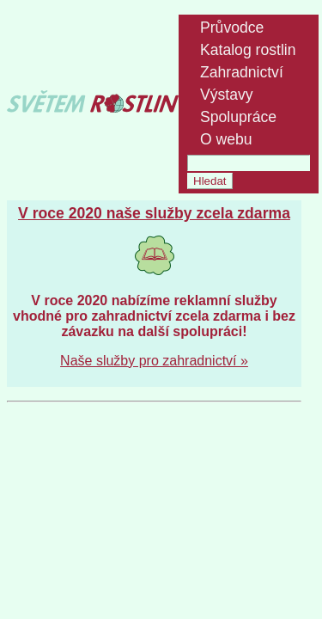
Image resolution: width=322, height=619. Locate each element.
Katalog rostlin (248, 49)
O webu (226, 139)
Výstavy (226, 94)
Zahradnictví (241, 72)
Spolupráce (238, 117)
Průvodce (232, 27)
